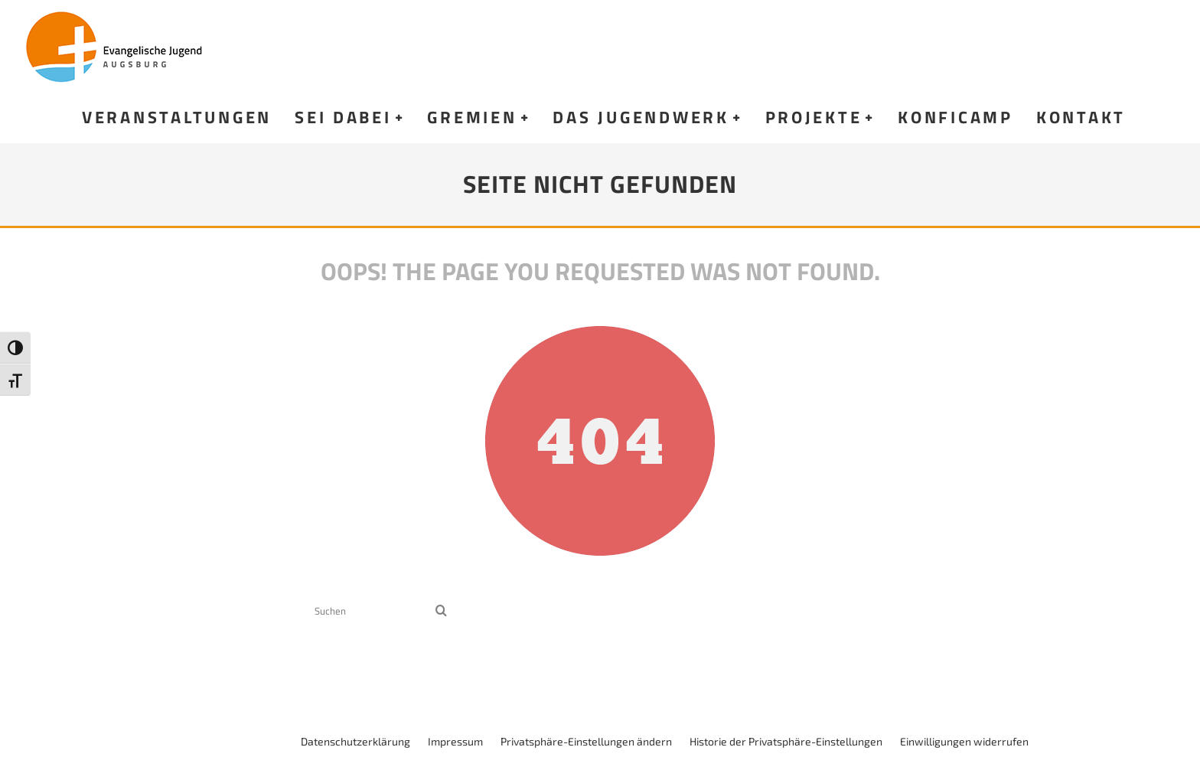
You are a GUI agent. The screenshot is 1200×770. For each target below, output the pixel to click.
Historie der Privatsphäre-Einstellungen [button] (786, 741)
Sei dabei (343, 117)
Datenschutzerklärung (355, 741)
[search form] (372, 611)
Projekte (813, 117)
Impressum (455, 741)
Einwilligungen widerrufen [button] (964, 741)
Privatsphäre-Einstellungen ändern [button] (586, 741)
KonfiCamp (955, 117)
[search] (441, 611)
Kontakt (1081, 117)
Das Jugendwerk (641, 117)
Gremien (472, 117)
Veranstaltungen (177, 117)
